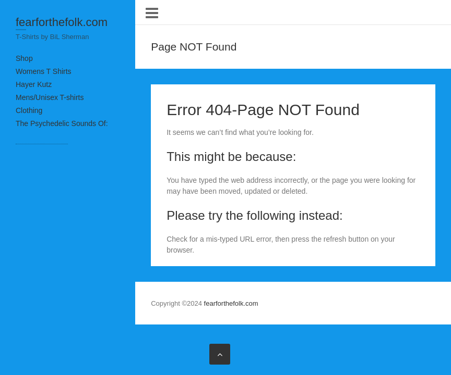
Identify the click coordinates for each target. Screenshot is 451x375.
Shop (24, 58)
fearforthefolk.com (62, 22)
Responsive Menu (152, 12)
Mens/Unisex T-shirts (50, 97)
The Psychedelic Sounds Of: (62, 123)
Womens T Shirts (44, 71)
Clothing (29, 110)
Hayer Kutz (34, 84)
